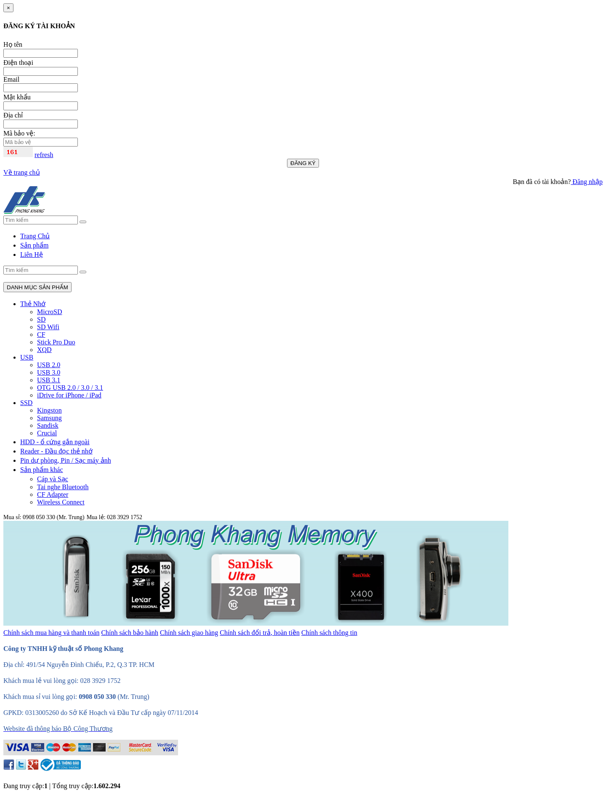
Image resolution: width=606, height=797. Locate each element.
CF (41, 334)
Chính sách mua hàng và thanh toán (51, 632)
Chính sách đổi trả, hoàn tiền (260, 632)
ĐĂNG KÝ (303, 163)
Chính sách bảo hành (129, 632)
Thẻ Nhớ (32, 303)
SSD (26, 402)
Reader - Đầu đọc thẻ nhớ (56, 451)
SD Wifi (48, 327)
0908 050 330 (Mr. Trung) (54, 517)
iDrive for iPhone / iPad (69, 395)
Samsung (49, 417)
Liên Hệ (31, 254)
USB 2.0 (48, 364)
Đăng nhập (587, 181)
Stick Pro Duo (56, 342)
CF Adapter (52, 494)
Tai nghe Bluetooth (62, 486)
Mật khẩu (17, 97)
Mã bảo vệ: (19, 133)
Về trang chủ (21, 172)
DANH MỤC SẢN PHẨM (37, 287)
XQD (44, 349)
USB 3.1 (48, 380)
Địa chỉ (13, 115)
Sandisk (47, 425)
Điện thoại (18, 62)
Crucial (47, 433)
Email (11, 79)
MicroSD (49, 311)
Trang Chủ (35, 236)
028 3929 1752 (124, 517)
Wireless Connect (61, 502)
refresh (44, 154)
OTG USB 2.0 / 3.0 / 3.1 (70, 387)
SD (41, 319)
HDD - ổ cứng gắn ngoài (55, 441)
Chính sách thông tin (329, 632)
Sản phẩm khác (41, 469)
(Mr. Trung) (133, 696)
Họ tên (12, 44)
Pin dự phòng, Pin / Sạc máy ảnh (65, 460)
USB (26, 357)
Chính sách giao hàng (189, 632)
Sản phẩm (34, 245)
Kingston (49, 410)
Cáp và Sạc (52, 478)
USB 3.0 (48, 372)
